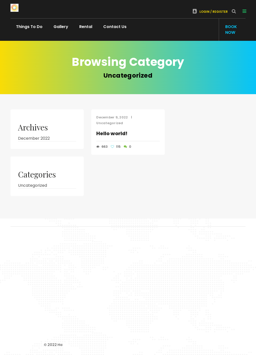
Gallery (61, 27)
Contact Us (114, 27)
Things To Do (29, 27)
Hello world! (112, 133)
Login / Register (210, 12)
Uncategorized (109, 123)
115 (116, 146)
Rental (85, 27)
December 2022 (34, 138)
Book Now (231, 29)
